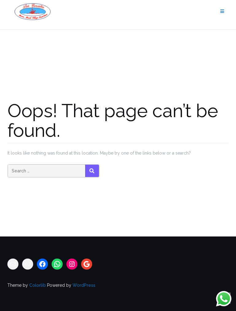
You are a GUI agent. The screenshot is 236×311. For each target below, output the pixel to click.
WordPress (84, 285)
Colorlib (37, 285)
